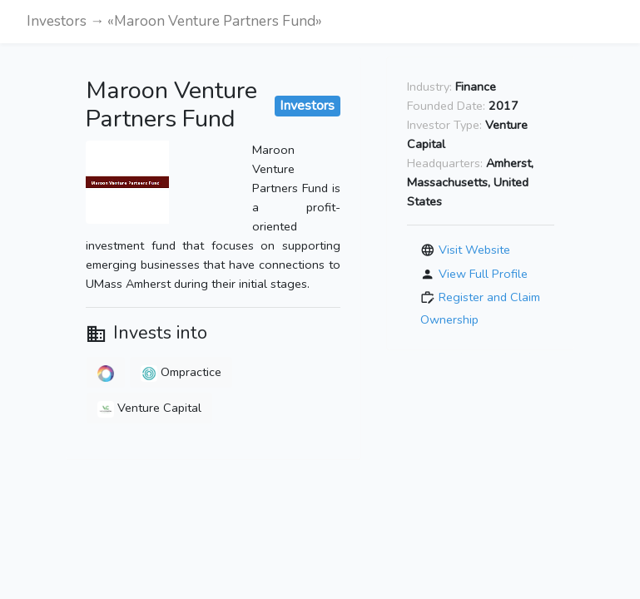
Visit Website (474, 249)
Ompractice (181, 372)
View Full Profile (483, 273)
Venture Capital (149, 407)
